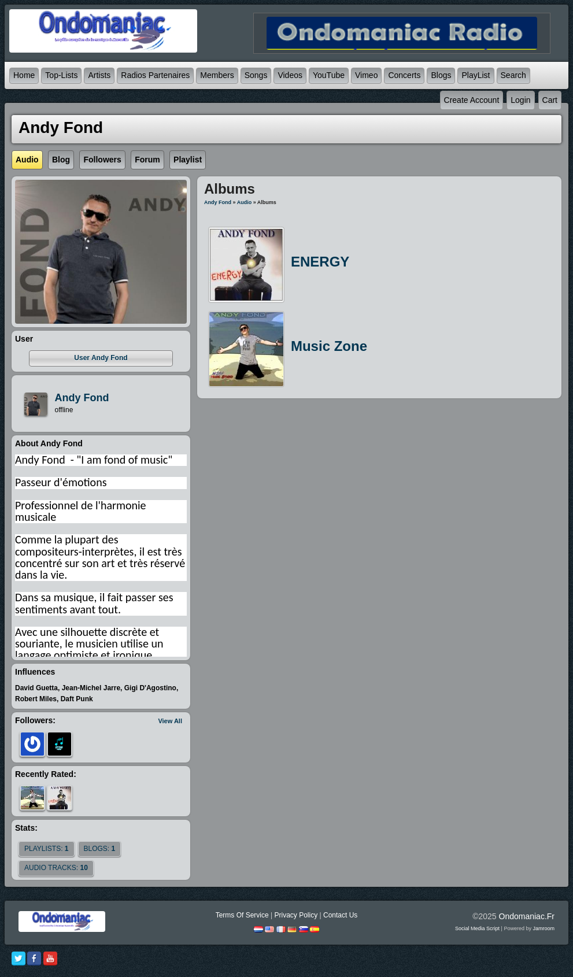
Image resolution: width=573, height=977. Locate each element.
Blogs (441, 75)
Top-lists (61, 75)
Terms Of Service (242, 915)
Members (217, 75)
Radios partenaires (155, 75)
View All (170, 720)
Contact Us (340, 915)
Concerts (404, 75)
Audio (244, 202)
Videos (290, 75)
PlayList (475, 75)
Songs (256, 75)
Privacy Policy (295, 915)
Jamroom (543, 928)
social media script (477, 928)
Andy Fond (217, 202)
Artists (99, 75)
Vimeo (366, 75)
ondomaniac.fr (526, 916)
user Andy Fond (100, 358)
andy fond (82, 398)
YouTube (329, 75)
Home (24, 75)
